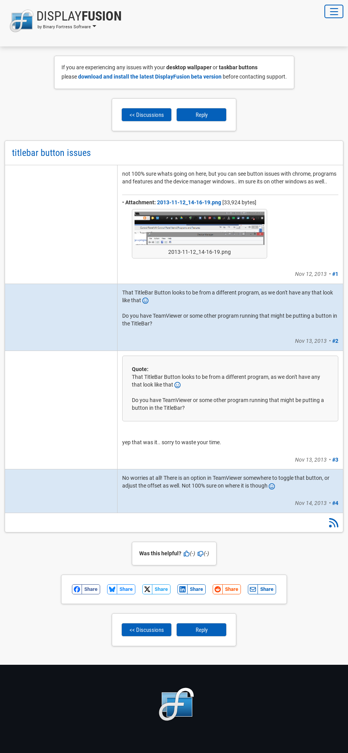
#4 (335, 503)
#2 (335, 341)
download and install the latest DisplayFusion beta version (150, 77)
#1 (335, 274)
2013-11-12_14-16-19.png (189, 202)
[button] (63, 21)
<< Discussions (147, 114)
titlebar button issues (51, 152)
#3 (335, 460)
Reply (202, 114)
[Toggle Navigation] (333, 11)
